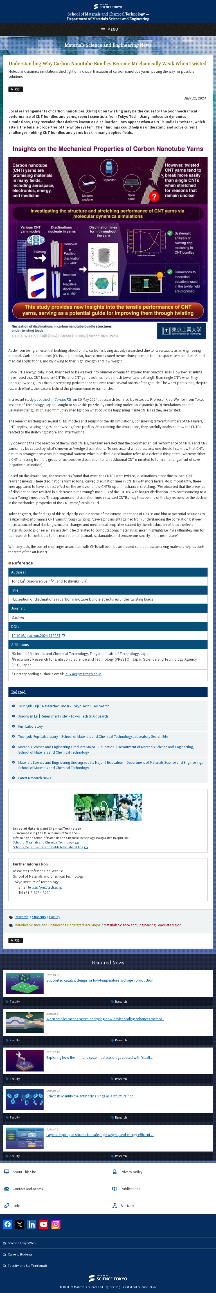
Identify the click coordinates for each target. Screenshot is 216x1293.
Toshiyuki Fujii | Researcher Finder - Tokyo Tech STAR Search (63, 705)
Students (39, 916)
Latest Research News (34, 777)
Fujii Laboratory (30, 726)
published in (53, 399)
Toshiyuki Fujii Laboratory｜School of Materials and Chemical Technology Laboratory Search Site (93, 736)
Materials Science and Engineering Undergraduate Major (57, 924)
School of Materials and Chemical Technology (43, 842)
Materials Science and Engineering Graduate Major (142, 924)
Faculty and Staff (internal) (27, 1265)
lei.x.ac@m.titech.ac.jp (83, 673)
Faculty (54, 916)
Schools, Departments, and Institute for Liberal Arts (48, 847)
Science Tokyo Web (21, 1243)
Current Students (20, 1254)
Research (21, 916)
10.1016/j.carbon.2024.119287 (39, 635)
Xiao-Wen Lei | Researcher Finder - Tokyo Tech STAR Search (63, 716)
